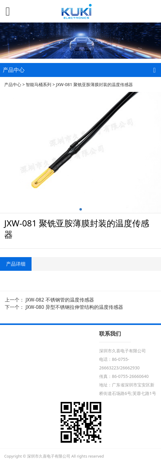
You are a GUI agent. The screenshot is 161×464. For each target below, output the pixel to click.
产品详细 (15, 263)
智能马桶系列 (38, 84)
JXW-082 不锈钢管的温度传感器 (59, 299)
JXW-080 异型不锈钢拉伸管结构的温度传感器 (74, 307)
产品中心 (12, 84)
